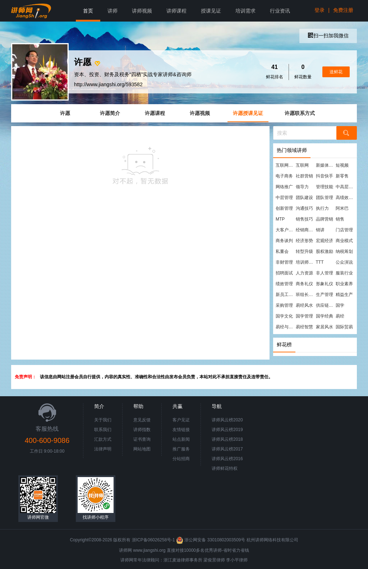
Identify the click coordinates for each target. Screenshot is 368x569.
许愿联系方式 (300, 113)
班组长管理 (305, 294)
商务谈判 (284, 240)
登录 (319, 10)
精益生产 (344, 294)
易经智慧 (304, 326)
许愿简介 (110, 113)
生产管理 (324, 294)
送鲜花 (336, 71)
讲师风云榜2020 (227, 419)
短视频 (342, 165)
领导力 (302, 186)
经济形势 (304, 240)
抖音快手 (324, 176)
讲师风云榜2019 (227, 429)
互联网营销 (285, 165)
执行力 (322, 208)
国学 (340, 305)
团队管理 (324, 197)
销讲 (320, 229)
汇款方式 (102, 439)
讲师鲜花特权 (225, 468)
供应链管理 (325, 305)
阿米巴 (342, 208)
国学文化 (284, 316)
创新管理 (284, 208)
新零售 (342, 176)
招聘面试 (284, 273)
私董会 (282, 251)
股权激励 (324, 251)
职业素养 (344, 283)
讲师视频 (142, 11)
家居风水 (324, 326)
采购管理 (284, 305)
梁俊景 (209, 560)
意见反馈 (142, 419)
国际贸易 (344, 326)
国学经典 (324, 316)
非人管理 (324, 273)
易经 (340, 316)
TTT (320, 262)
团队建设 (304, 197)
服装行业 (344, 273)
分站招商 (181, 458)
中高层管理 (345, 186)
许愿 (65, 113)
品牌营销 (324, 219)
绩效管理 (284, 283)
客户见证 (181, 419)
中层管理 (284, 197)
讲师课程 (176, 11)
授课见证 (211, 11)
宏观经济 (324, 240)
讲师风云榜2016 (227, 458)
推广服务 (181, 449)
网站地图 (142, 449)
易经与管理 (285, 326)
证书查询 (142, 439)
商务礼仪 (304, 283)
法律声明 (102, 449)
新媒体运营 (325, 165)
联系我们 (102, 429)
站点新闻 (181, 439)
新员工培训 (285, 294)
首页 (88, 11)
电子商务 (284, 176)
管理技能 (324, 186)
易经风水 (304, 305)
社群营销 (304, 176)
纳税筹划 (344, 251)
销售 (340, 219)
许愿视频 (200, 113)
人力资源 (304, 273)
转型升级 (304, 251)
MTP (280, 219)
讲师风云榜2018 (227, 439)
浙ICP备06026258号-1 (153, 539)
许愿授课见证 (248, 113)
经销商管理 (305, 229)
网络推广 (284, 186)
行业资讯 (280, 11)
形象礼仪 (324, 283)
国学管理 (304, 316)
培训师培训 (305, 262)
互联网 (302, 165)
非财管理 (284, 262)
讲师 (112, 11)
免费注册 (343, 10)
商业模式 (344, 240)
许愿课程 (155, 113)
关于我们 (102, 419)
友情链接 (181, 429)
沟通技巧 (304, 208)
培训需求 (245, 11)
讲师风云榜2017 (227, 449)
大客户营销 (285, 229)
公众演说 (344, 262)
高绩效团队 (345, 197)
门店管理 (344, 229)
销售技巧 (304, 219)
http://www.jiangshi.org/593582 (108, 84)
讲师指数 (142, 429)
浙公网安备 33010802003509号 (211, 539)
